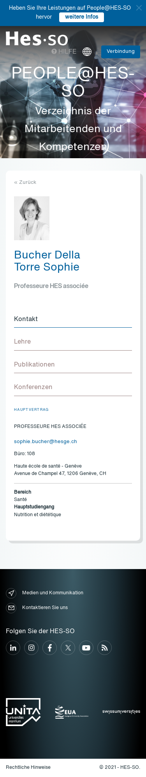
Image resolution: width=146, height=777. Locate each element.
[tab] (73, 319)
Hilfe (64, 52)
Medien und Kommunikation (44, 593)
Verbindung (121, 51)
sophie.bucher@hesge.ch (45, 441)
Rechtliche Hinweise (28, 767)
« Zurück (25, 182)
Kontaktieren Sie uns (37, 608)
